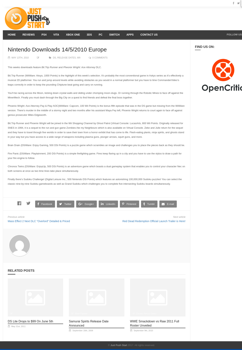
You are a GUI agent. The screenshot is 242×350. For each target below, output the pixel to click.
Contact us (149, 34)
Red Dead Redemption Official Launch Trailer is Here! (153, 221)
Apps (130, 34)
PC (100, 34)
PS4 (44, 34)
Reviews (28, 34)
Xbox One (73, 34)
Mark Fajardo (81, 313)
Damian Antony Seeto (146, 313)
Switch (114, 34)
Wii (78, 57)
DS (54, 57)
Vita (56, 34)
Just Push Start (118, 345)
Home (12, 34)
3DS (89, 34)
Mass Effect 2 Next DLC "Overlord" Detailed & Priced (39, 221)
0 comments (100, 57)
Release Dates (66, 57)
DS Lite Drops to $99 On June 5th (30, 321)
